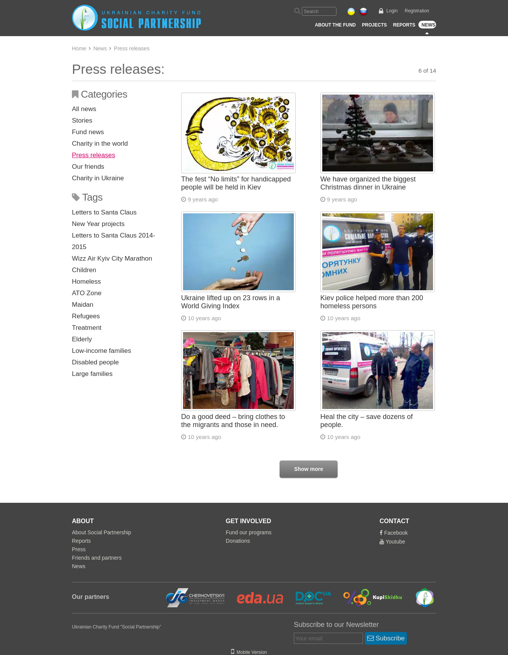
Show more (308, 469)
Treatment (87, 327)
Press (79, 549)
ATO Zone (87, 293)
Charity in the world (100, 143)
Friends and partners (97, 558)
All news (84, 109)
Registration (417, 10)
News (428, 25)
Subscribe (386, 638)
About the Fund (335, 25)
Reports (404, 25)
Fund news (88, 132)
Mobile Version (249, 652)
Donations (238, 541)
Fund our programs (248, 532)
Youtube (392, 542)
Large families (92, 373)
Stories (82, 120)
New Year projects (98, 224)
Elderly (82, 339)
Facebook (394, 533)
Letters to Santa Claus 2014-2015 (113, 241)
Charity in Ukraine (98, 178)
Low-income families (101, 350)
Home (79, 48)
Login (392, 10)
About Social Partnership (101, 532)
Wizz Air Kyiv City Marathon (112, 258)
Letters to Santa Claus (104, 212)
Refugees (86, 316)
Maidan (82, 304)
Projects (374, 25)
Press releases (93, 155)
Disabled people (95, 362)
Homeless (86, 281)
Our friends (88, 166)
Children (84, 270)
